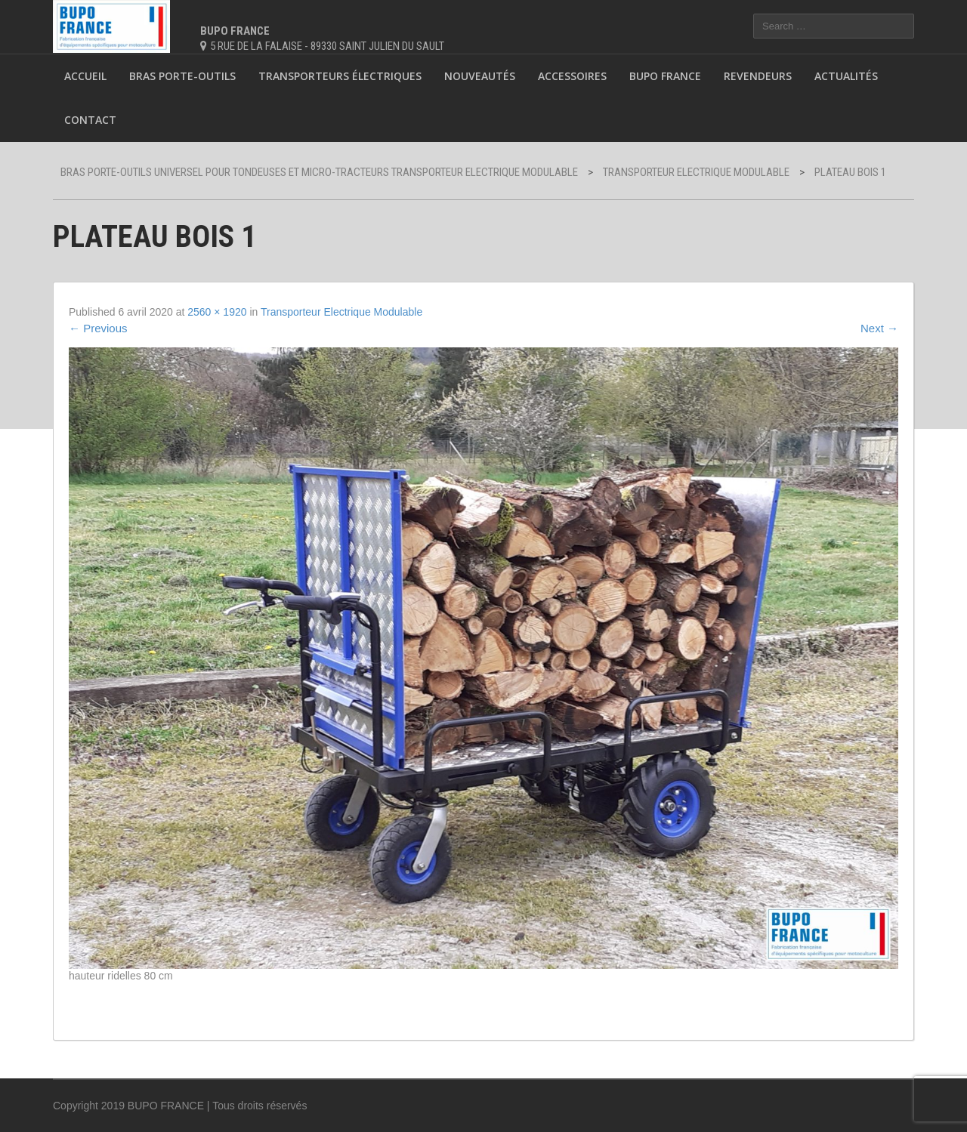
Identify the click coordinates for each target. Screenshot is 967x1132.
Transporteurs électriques (340, 76)
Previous (98, 328)
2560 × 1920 (216, 312)
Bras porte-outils (182, 76)
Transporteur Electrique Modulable (341, 312)
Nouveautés (479, 76)
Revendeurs (758, 76)
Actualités (846, 76)
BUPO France (665, 76)
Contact (90, 120)
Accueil (85, 76)
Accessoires (572, 76)
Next (879, 328)
